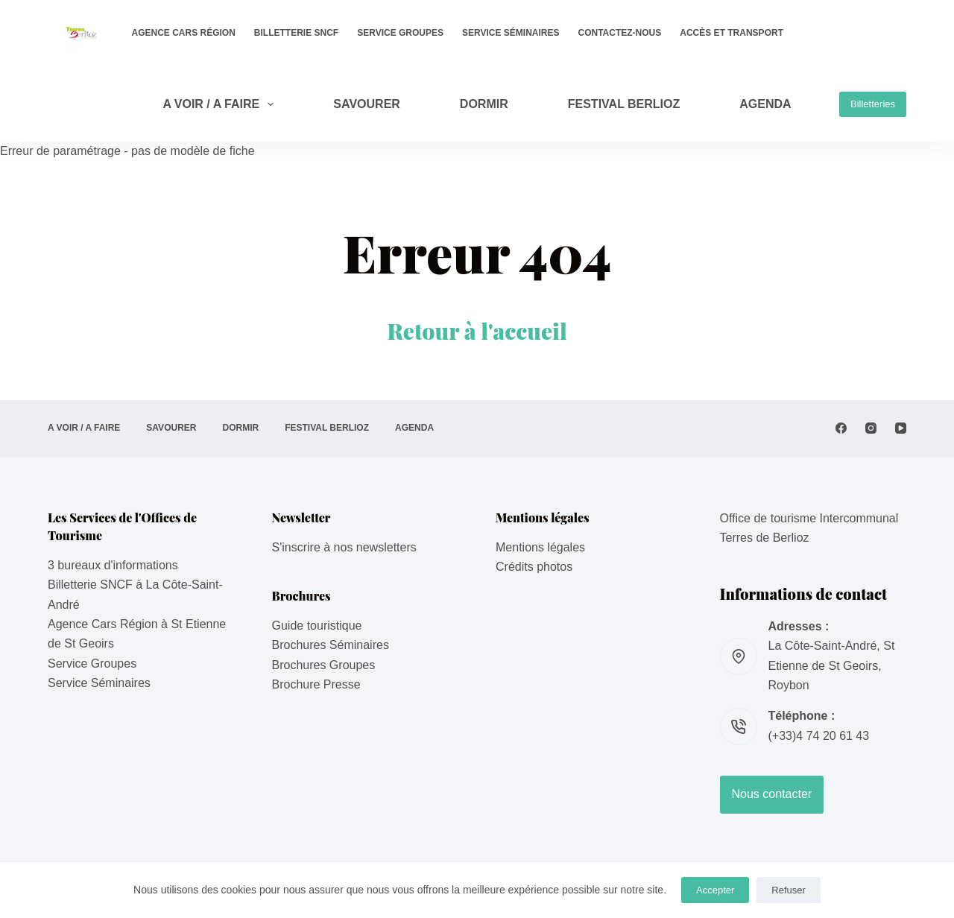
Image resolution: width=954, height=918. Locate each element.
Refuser (788, 890)
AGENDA (765, 104)
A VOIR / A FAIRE (220, 104)
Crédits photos (534, 566)
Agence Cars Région (184, 33)
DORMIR (484, 104)
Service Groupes (400, 33)
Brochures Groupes (324, 665)
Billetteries (872, 104)
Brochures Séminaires (330, 645)
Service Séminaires (510, 33)
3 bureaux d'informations (113, 565)
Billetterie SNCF (296, 33)
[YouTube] (900, 428)
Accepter (715, 890)
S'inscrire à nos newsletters (344, 547)
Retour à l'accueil (477, 331)
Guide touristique (317, 625)
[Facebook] (841, 428)
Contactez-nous (620, 33)
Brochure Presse (316, 684)
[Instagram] (870, 428)
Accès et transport (731, 33)
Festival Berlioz (624, 104)
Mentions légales (540, 547)
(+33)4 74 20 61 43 (819, 735)
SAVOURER (366, 104)
